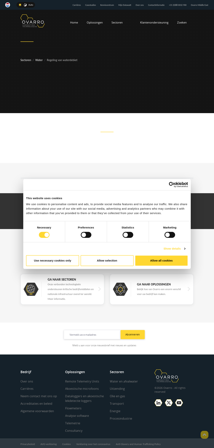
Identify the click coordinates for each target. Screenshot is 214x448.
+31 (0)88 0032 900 (177, 5)
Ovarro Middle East (199, 5)
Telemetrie (72, 422)
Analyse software (77, 415)
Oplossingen (95, 22)
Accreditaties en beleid (36, 403)
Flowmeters (73, 408)
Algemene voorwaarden (37, 410)
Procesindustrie (121, 418)
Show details (172, 248)
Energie (115, 410)
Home (74, 22)
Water (39, 60)
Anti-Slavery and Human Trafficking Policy (138, 442)
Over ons (140, 5)
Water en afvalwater (124, 381)
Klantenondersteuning (154, 22)
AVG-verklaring (49, 442)
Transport (117, 403)
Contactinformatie (156, 5)
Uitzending (117, 389)
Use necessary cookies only (52, 260)
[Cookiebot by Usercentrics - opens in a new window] (171, 184)
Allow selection (107, 260)
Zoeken (182, 22)
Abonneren (132, 334)
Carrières (77, 5)
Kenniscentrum (107, 5)
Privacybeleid (27, 442)
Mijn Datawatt (124, 5)
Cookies (66, 442)
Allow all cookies (161, 260)
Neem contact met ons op (38, 396)
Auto (30, 4)
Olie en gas (117, 396)
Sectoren (117, 22)
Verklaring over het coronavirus (93, 442)
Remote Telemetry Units (82, 381)
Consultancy (73, 429)
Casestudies (90, 5)
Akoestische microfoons (82, 389)
